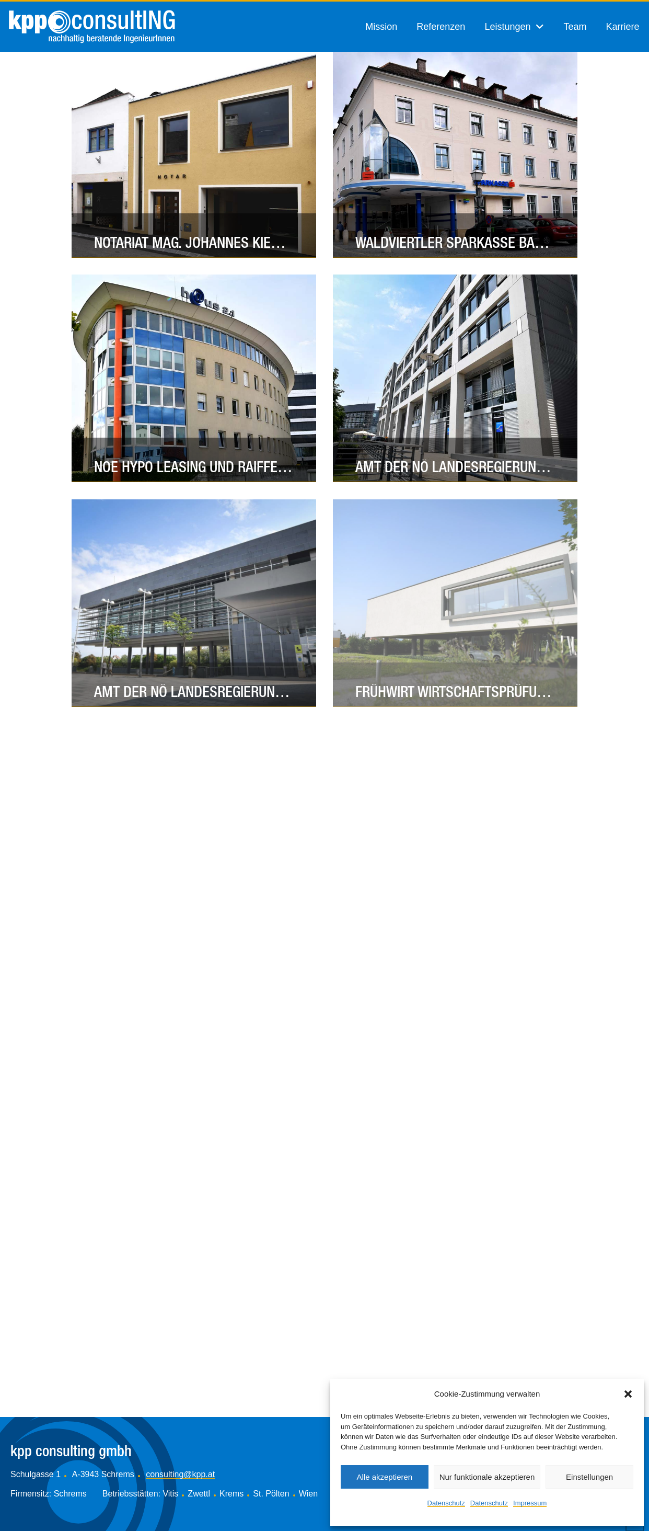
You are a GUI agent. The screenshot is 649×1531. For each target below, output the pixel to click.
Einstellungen (589, 1476)
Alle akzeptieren (384, 1476)
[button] (628, 1394)
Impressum (530, 1503)
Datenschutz (446, 1503)
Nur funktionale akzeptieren (487, 1476)
